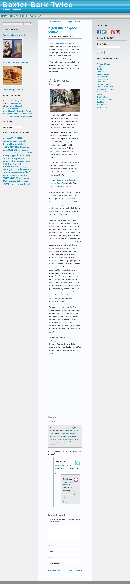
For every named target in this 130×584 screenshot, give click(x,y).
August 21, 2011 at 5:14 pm (63, 465)
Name (51, 549)
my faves (73, 433)
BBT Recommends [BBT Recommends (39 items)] (14, 145)
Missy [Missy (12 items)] (12, 170)
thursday (53, 436)
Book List (35, 16)
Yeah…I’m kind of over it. (14, 35)
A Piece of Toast (103, 64)
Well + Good (102, 105)
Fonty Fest (101, 82)
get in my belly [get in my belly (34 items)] (21, 155)
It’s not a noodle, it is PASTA (15, 62)
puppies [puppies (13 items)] (14, 175)
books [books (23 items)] (24, 147)
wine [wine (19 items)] (30, 184)
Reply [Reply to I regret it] (57, 473)
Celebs (69, 430)
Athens (62, 433)
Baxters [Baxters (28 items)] (14, 144)
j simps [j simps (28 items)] (13, 161)
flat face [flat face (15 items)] (23, 153)
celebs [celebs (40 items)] (12, 149)
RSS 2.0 (67, 439)
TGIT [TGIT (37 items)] (6, 180)
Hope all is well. (74, 22)
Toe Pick (100, 102)
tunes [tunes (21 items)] (13, 184)
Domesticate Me (103, 74)
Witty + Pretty (102, 107)
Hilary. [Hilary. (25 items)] (6, 158)
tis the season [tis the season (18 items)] (23, 181)
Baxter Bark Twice (38, 5)
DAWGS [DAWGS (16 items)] (20, 150)
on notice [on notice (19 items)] (7, 175)
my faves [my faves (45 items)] (21, 169)
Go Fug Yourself (103, 84)
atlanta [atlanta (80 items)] (16, 138)
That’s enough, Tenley (13, 90)
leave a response (56, 442)
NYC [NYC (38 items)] (28, 172)
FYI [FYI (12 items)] (11, 156)
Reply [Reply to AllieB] (65, 502)
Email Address (102, 44)
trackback (67, 442)
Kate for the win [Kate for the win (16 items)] (24, 161)
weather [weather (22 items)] (23, 184)
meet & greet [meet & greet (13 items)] (23, 167)
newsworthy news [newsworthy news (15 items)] (17, 173)
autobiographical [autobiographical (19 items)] (10, 141)
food (67, 433)
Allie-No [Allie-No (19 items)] (6, 138)
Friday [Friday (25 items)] (6, 155)
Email (51, 554)
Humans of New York (105, 87)
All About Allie (19, 16)
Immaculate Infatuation (106, 89)
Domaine (100, 72)
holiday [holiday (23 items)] (13, 158)
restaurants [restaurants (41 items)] (10, 177)
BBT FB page (68, 338)
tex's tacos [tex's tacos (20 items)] (24, 178)
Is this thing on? (16, 101)
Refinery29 (101, 94)
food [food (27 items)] (29, 152)
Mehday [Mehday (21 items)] (6, 169)
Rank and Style (103, 92)
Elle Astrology (102, 79)
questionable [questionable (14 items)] (22, 175)
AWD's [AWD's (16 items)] (21, 141)
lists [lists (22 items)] (17, 166)
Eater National (102, 77)
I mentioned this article (65, 43)
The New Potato (103, 97)
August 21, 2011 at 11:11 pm (68, 483)
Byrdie (99, 69)
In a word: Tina (55, 22)
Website (51, 560)
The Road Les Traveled (106, 99)
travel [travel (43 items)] (6, 183)
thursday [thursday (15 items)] (12, 181)
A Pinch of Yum (103, 66)
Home (4, 16)
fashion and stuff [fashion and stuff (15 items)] (13, 153)
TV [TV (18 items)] (18, 184)
